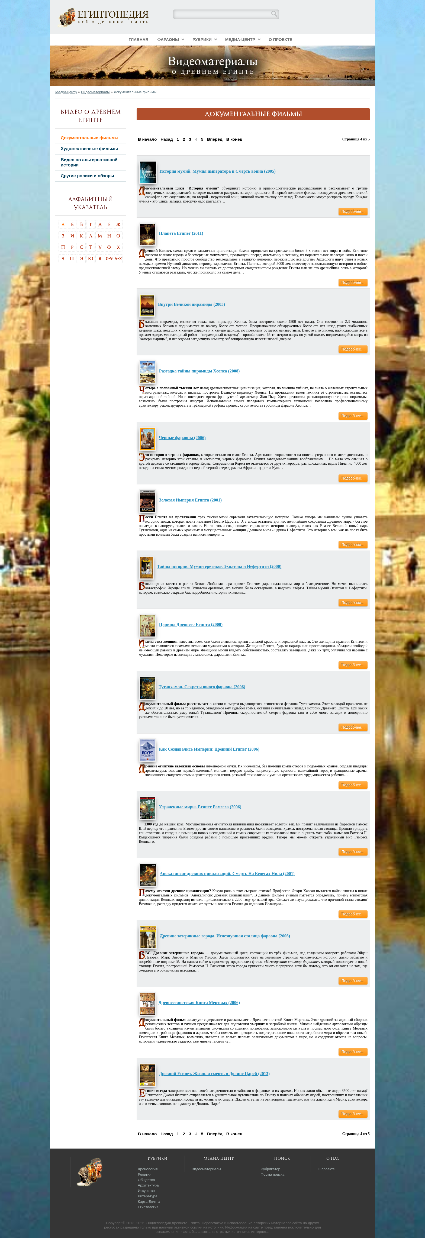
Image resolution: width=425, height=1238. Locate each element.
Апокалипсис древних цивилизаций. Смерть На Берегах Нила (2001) (227, 873)
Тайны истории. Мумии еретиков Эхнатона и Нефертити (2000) (219, 566)
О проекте (280, 39)
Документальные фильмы (89, 137)
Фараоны (168, 39)
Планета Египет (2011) (181, 233)
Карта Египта (149, 1202)
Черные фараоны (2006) (182, 437)
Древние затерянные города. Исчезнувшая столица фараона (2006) (225, 936)
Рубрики (202, 39)
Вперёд (215, 139)
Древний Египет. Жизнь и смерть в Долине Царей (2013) (214, 1073)
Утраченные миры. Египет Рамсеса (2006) (200, 807)
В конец (234, 139)
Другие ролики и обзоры (87, 175)
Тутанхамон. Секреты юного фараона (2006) (202, 686)
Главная (139, 39)
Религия (144, 1174)
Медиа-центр (240, 39)
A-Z (118, 258)
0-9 (109, 258)
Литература (147, 1196)
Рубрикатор (270, 1169)
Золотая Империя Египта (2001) (190, 500)
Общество (146, 1180)
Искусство (146, 1191)
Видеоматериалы (95, 92)
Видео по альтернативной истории (89, 162)
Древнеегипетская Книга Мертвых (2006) (199, 1002)
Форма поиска (273, 1174)
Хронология (147, 1169)
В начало (147, 139)
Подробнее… (353, 211)
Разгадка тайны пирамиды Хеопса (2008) (199, 371)
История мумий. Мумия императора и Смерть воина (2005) (218, 171)
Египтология (148, 1207)
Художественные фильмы (89, 148)
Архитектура (148, 1185)
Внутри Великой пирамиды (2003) (191, 304)
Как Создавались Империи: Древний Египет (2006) (209, 749)
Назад (166, 139)
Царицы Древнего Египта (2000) (191, 624)
